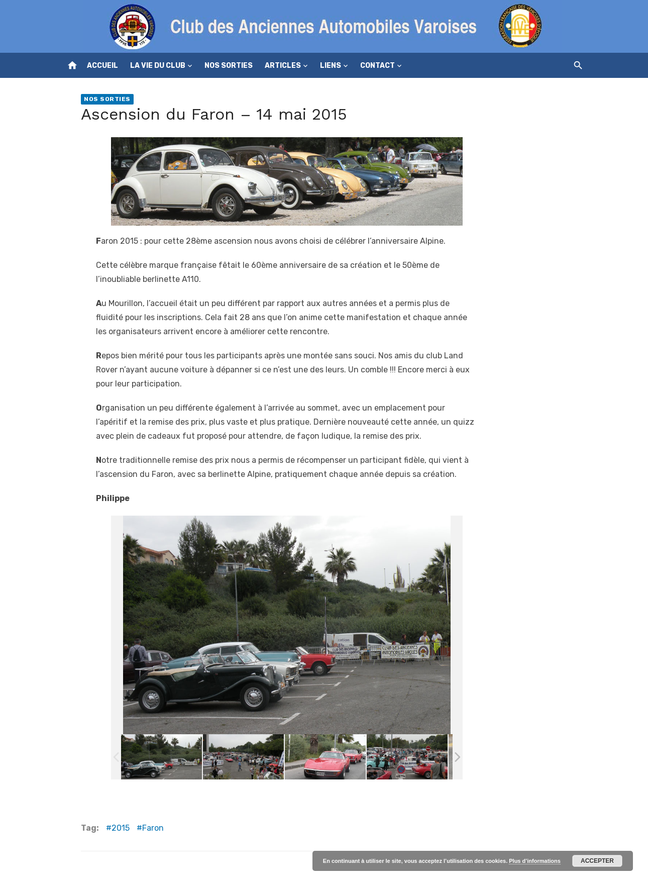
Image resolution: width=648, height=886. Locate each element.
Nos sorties (228, 65)
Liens (330, 65)
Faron (153, 828)
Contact (377, 65)
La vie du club (157, 65)
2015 (121, 828)
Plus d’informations (535, 861)
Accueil (102, 65)
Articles (283, 65)
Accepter (597, 860)
